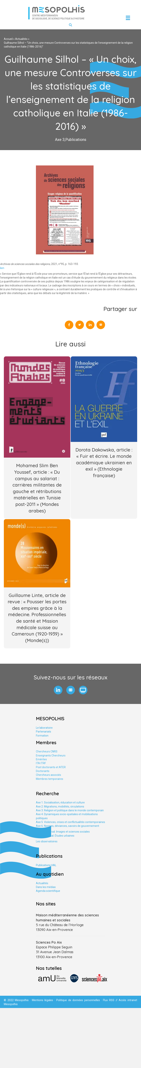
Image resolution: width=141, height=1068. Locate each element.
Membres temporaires (49, 778)
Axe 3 (60, 139)
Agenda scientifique (48, 890)
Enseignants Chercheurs (51, 755)
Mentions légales (42, 1000)
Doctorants (42, 771)
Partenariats (43, 731)
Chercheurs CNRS (46, 751)
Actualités (21, 38)
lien (2, 268)
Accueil (8, 38)
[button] (58, 690)
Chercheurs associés (48, 774)
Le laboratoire (44, 727)
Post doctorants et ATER (51, 767)
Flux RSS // (111, 1000)
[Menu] (128, 18)
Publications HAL (46, 865)
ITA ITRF (41, 763)
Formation (42, 735)
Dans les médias (46, 887)
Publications (75, 139)
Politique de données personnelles (78, 1000)
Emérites (41, 759)
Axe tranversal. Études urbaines (55, 835)
